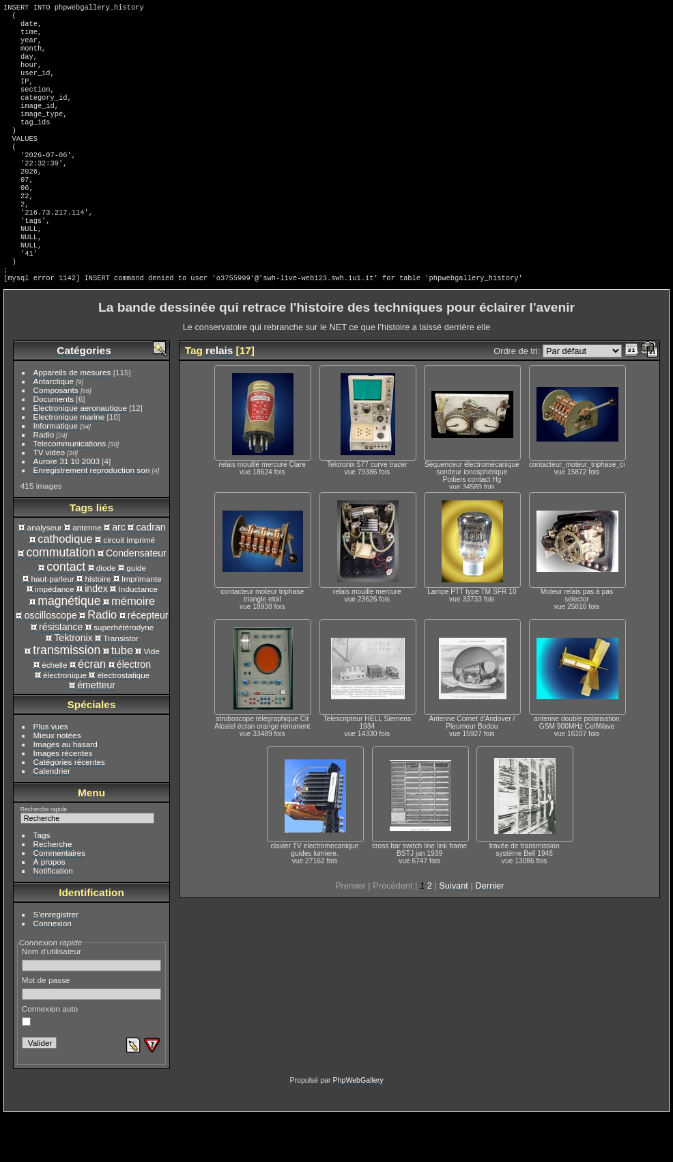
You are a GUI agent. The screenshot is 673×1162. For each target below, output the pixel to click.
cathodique (65, 585)
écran (92, 710)
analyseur (44, 573)
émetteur (96, 731)
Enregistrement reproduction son (91, 516)
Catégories (84, 397)
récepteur (148, 661)
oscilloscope (51, 661)
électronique (65, 721)
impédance (54, 635)
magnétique (69, 647)
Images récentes (63, 799)
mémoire (133, 647)
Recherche (52, 890)
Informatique (55, 472)
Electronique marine (69, 463)
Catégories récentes (69, 808)
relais (219, 397)
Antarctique (53, 427)
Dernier (489, 932)
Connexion (52, 969)
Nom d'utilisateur (92, 1005)
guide (136, 614)
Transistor (121, 684)
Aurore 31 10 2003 (66, 507)
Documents (53, 445)
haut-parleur (52, 625)
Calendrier (51, 817)
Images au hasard (65, 790)
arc (119, 573)
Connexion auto (50, 1061)
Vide (152, 697)
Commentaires (59, 899)
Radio (44, 480)
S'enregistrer (55, 960)
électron (134, 710)
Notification (53, 917)
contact (65, 613)
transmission (66, 696)
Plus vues (50, 772)
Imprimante (141, 625)
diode (106, 614)
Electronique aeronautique (80, 454)
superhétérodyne (124, 673)
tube (122, 696)
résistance (61, 673)
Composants (55, 436)
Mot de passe (92, 1034)
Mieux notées (57, 781)
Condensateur (136, 599)
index (96, 635)
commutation (60, 599)
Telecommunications (69, 489)
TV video (49, 498)
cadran (150, 573)
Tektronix (73, 684)
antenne (87, 573)
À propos (49, 908)
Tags (42, 881)
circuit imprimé (129, 586)
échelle (54, 711)
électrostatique (124, 721)
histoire (98, 625)
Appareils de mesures (72, 418)
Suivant (453, 932)
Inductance (138, 635)
